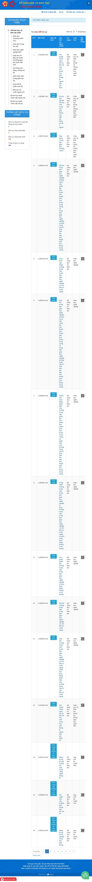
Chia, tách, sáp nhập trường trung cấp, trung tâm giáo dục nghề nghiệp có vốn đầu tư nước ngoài (61, 275)
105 (9, 145)
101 (9, 139)
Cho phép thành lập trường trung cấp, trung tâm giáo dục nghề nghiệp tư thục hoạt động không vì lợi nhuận (61, 575)
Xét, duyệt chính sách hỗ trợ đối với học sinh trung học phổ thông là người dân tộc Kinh (61, 71)
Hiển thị (69, 32)
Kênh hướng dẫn (49, 12)
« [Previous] (43, 851)
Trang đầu (36, 851)
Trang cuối (36, 855)
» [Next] (73, 851)
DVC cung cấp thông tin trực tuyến (54, 751)
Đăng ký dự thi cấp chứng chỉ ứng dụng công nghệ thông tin (61, 767)
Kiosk (61, 12)
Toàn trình (53, 54)
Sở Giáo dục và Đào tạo (76, 12)
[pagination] (75, 32)
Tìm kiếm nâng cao (41, 20)
